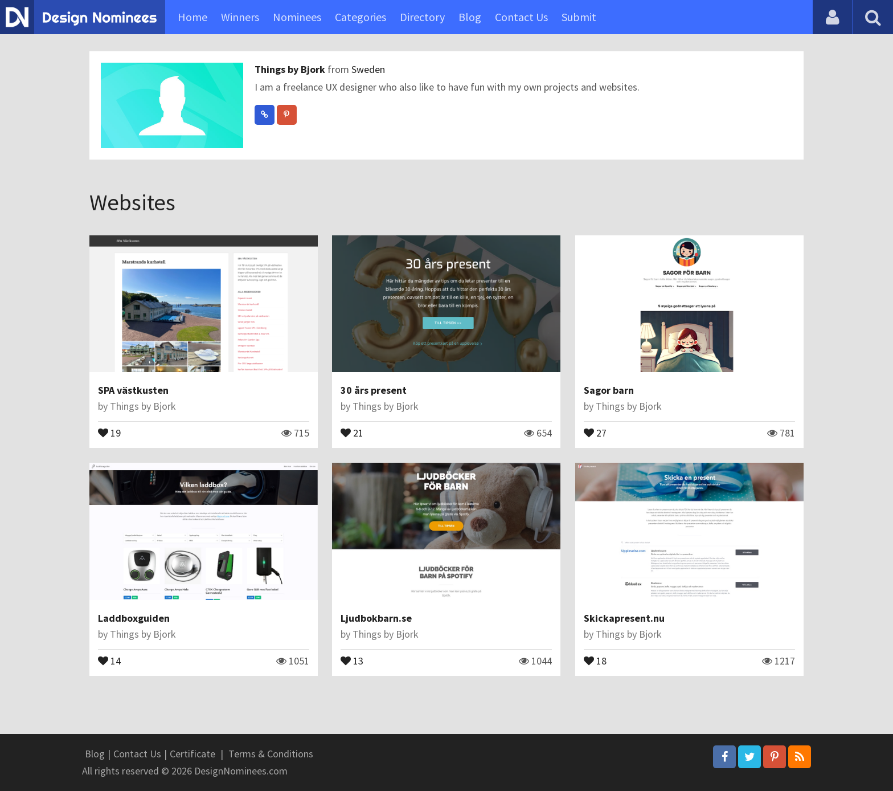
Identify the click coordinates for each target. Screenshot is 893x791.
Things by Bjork (291, 69)
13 (352, 660)
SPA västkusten (133, 390)
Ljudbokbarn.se (376, 618)
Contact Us (521, 17)
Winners (240, 17)
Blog (469, 17)
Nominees (297, 17)
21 (352, 432)
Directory (422, 17)
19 (109, 432)
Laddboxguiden (134, 618)
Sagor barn (609, 390)
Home (192, 17)
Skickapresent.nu (624, 618)
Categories (360, 17)
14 (109, 660)
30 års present (374, 390)
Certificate (192, 753)
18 (595, 660)
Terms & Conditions (270, 753)
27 (595, 432)
